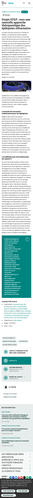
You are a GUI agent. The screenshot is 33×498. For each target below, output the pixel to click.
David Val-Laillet (17, 377)
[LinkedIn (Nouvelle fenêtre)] (10, 477)
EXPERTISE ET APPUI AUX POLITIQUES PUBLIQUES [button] (12, 461)
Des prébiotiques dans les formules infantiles (15, 442)
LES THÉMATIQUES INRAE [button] (13, 454)
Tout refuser (22, 491)
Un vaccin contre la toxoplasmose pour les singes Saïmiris (15, 429)
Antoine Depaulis (17, 367)
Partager (6, 15)
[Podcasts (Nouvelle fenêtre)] (30, 477)
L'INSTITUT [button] (6, 465)
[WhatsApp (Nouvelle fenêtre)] (27, 477)
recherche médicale (9, 338)
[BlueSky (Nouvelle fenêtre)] (16, 477)
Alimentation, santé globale (11, 12)
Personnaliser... (8, 495)
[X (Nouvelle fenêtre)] (24, 477)
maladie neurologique (10, 344)
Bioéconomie (6, 412)
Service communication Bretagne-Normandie (18, 352)
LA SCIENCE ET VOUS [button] (11, 471)
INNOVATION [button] (8, 457)
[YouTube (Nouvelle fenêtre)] (21, 477)
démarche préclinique (9, 341)
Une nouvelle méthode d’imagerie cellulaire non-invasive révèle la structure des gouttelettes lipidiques (16, 416)
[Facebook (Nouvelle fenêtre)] (13, 477)
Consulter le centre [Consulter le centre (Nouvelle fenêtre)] (10, 397)
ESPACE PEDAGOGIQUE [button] (12, 468)
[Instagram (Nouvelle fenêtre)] (19, 477)
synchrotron (23, 341)
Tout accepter (8, 491)
